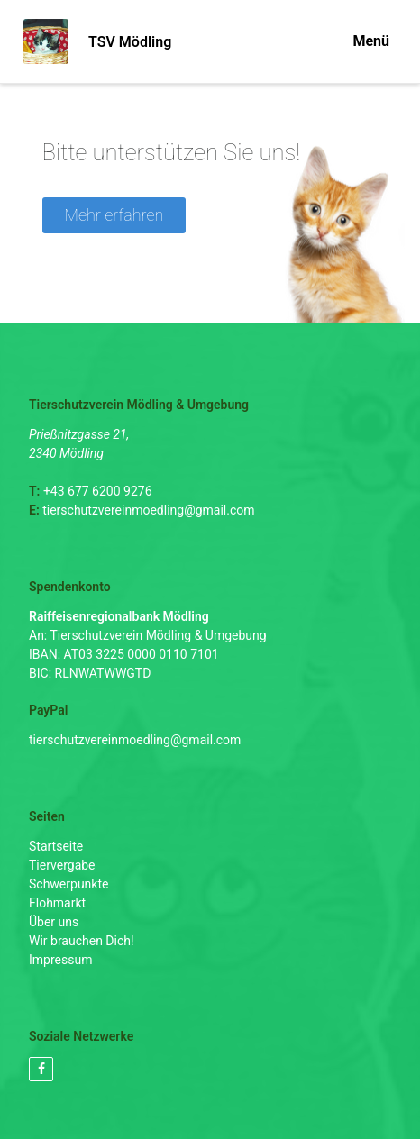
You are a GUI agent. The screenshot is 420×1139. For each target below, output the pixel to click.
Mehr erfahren (114, 214)
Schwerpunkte (68, 884)
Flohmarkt (57, 903)
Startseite (56, 846)
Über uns (53, 922)
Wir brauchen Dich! (81, 941)
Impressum (60, 959)
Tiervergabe (62, 865)
